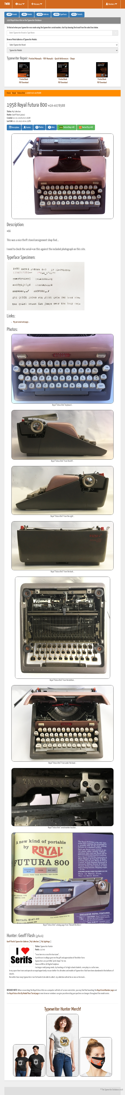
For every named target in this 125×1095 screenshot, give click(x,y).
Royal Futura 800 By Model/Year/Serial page (24, 993)
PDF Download (23, 83)
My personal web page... (21, 322)
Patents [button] (76, 14)
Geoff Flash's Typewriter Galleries (18, 942)
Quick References (61, 59)
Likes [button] (51, 127)
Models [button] (26, 14)
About (20, 4)
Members (111, 4)
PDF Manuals (48, 59)
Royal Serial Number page (105, 990)
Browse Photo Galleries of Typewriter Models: (22, 40)
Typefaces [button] (60, 14)
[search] (62, 45)
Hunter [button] (27, 127)
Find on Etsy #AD (86, 127)
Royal (14, 93)
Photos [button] (39, 127)
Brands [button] (11, 14)
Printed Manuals (35, 59)
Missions (36, 4)
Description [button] (14, 127)
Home (9, 93)
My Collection (34, 942)
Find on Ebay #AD (66, 127)
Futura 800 (21, 93)
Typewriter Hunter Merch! (62, 1009)
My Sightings (45, 942)
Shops (72, 59)
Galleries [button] (42, 14)
